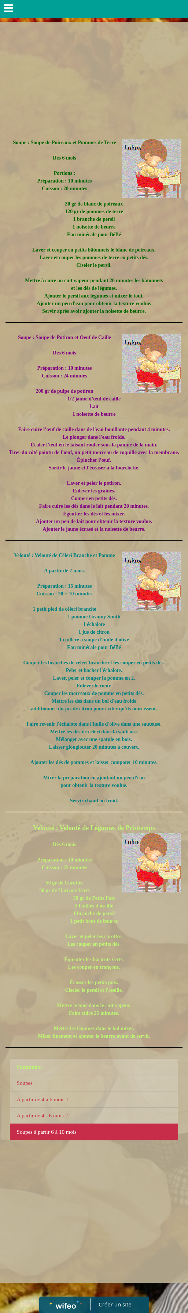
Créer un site (115, 1304)
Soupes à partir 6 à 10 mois (47, 1132)
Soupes (25, 1083)
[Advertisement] (94, 77)
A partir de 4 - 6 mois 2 (42, 1115)
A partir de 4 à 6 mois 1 (43, 1099)
